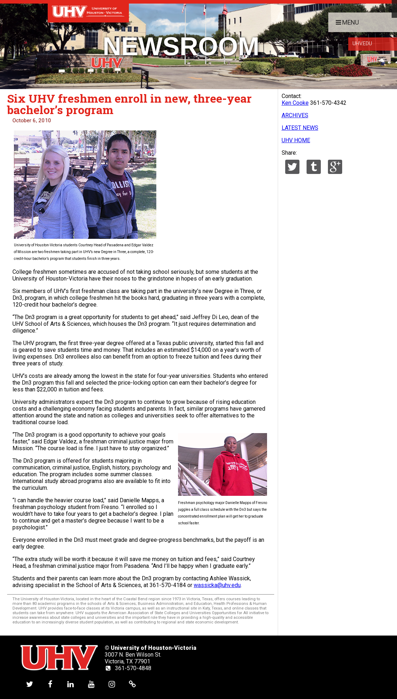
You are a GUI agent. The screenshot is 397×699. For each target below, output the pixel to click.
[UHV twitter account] (29, 683)
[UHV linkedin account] (70, 683)
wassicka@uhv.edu (217, 585)
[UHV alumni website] (132, 683)
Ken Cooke (295, 102)
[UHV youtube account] (91, 683)
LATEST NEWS (300, 127)
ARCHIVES (295, 115)
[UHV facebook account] (50, 683)
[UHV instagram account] (111, 683)
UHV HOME (296, 140)
